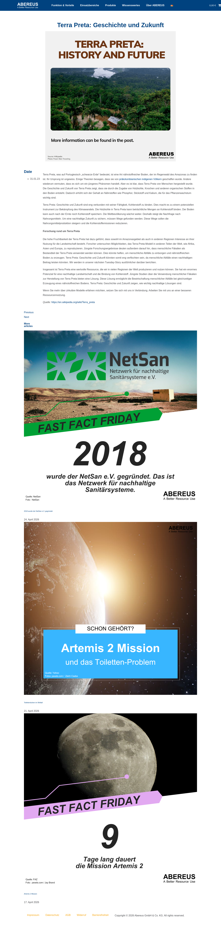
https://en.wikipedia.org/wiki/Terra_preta (73, 302)
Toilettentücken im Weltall (33, 702)
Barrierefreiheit (100, 915)
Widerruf (81, 915)
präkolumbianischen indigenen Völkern (140, 179)
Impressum (33, 915)
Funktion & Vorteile (62, 5)
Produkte (110, 5)
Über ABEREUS (155, 5)
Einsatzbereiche (89, 5)
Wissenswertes (131, 5)
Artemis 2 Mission (30, 894)
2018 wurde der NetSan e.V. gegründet (38, 511)
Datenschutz (52, 915)
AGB (68, 915)
